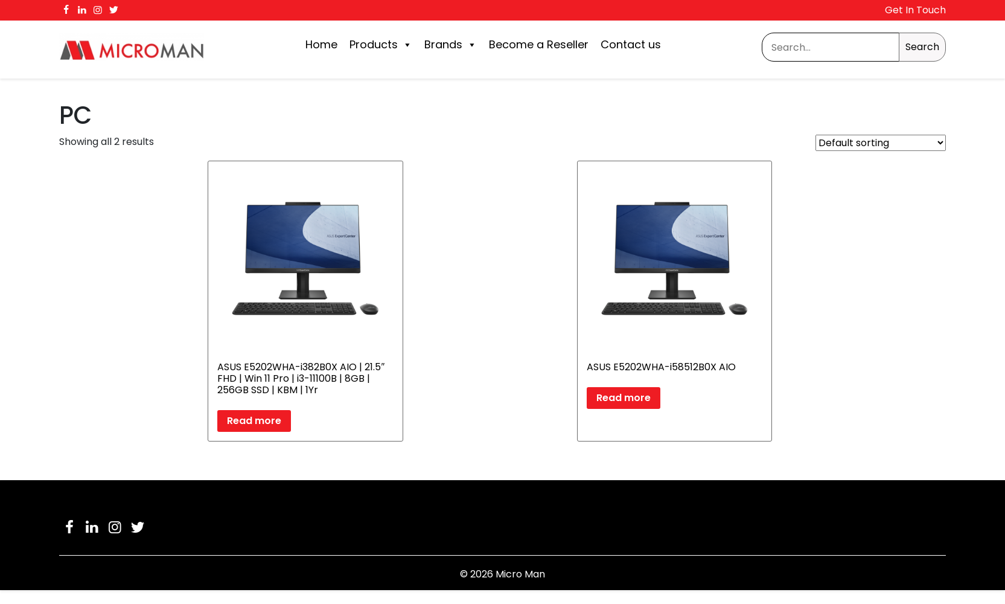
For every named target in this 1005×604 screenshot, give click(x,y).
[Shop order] (880, 143)
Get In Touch (915, 10)
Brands (450, 45)
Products (380, 45)
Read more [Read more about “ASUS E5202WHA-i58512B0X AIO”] (623, 398)
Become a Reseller (539, 44)
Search (922, 47)
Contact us (631, 44)
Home (321, 44)
